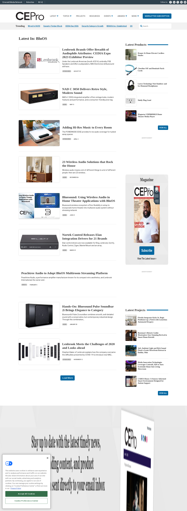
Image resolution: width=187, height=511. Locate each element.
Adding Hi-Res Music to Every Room (87, 127)
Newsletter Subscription (157, 16)
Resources (94, 16)
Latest (53, 16)
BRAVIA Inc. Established (117, 26)
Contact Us (130, 479)
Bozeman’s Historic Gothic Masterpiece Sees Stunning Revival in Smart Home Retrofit (152, 310)
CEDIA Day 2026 (71, 26)
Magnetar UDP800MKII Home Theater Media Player (150, 115)
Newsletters (98, 467)
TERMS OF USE (155, 500)
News (64, 104)
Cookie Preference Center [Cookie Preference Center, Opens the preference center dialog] (26, 501)
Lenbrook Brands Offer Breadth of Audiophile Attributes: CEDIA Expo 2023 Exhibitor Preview (86, 53)
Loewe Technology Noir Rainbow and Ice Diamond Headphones (152, 85)
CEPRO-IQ (97, 470)
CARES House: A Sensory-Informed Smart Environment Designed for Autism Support (152, 356)
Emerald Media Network (12, 2)
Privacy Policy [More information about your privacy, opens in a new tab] (16, 488)
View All (163, 128)
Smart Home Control (67, 464)
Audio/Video (64, 467)
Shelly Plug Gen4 (144, 100)
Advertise (30, 2)
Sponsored (67, 71)
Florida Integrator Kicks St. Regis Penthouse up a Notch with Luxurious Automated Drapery (152, 295)
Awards (121, 16)
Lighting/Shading (66, 470)
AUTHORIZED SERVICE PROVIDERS (87, 500)
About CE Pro (98, 460)
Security (63, 473)
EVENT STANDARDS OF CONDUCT (113, 500)
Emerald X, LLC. (149, 496)
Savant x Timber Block (52, 26)
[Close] (47, 458)
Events (107, 16)
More (134, 16)
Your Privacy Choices (136, 500)
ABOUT (62, 500)
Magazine (97, 464)
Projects (80, 16)
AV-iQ (40, 2)
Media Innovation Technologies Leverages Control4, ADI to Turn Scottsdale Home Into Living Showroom (150, 340)
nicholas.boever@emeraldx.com (137, 476)
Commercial (64, 460)
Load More (67, 378)
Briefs (24, 284)
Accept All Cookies (26, 494)
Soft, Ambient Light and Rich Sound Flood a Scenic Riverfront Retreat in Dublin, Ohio (152, 325)
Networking (64, 457)
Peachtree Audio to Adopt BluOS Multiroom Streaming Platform (64, 273)
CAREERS (70, 500)
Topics (66, 16)
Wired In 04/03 (34, 26)
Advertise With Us (100, 457)
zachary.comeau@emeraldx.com (138, 466)
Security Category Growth (92, 26)
